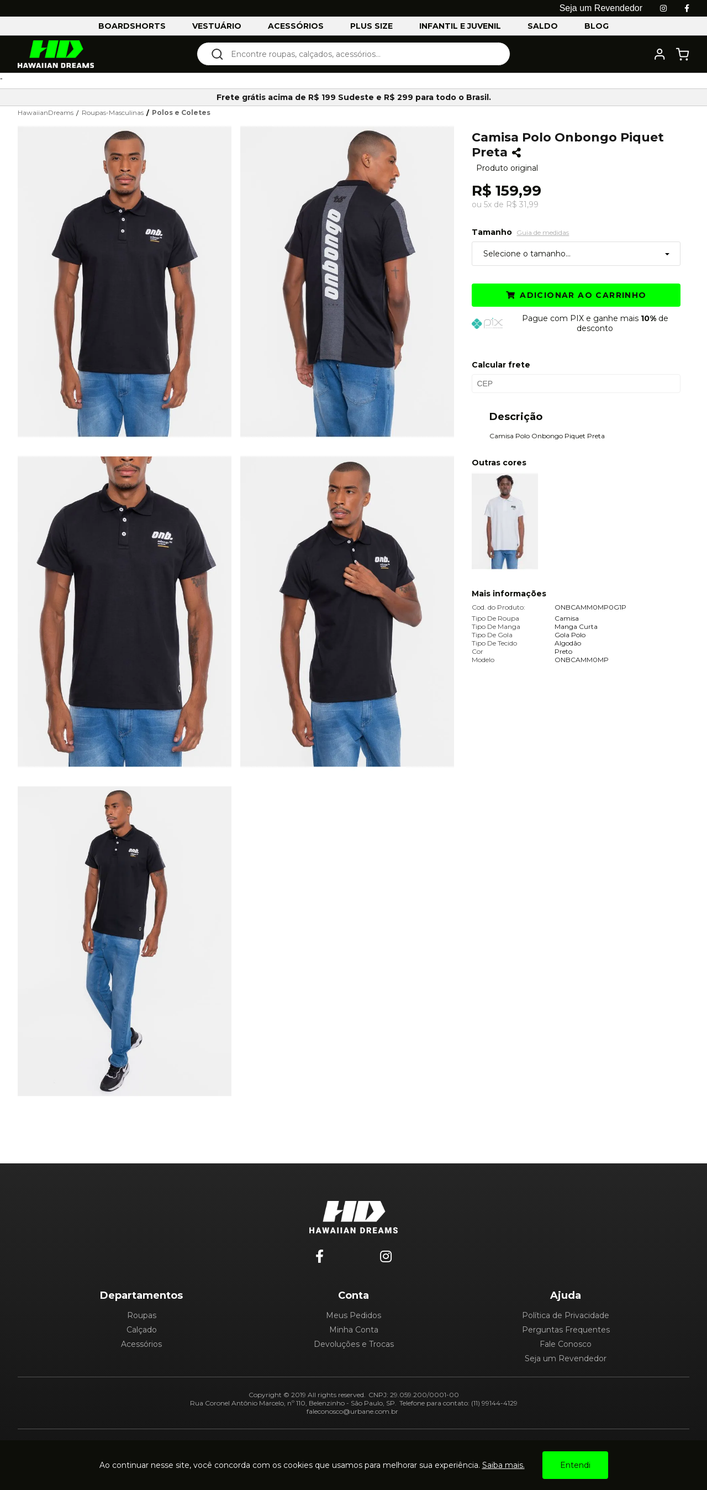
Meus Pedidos (353, 1315)
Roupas (141, 1315)
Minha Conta (353, 1330)
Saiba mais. (503, 1465)
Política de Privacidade (565, 1315)
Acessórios (141, 1344)
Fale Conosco (566, 1344)
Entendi (575, 1465)
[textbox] (361, 54)
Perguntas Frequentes (566, 1330)
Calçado (141, 1330)
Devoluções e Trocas (354, 1344)
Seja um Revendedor (565, 1358)
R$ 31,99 (522, 204)
